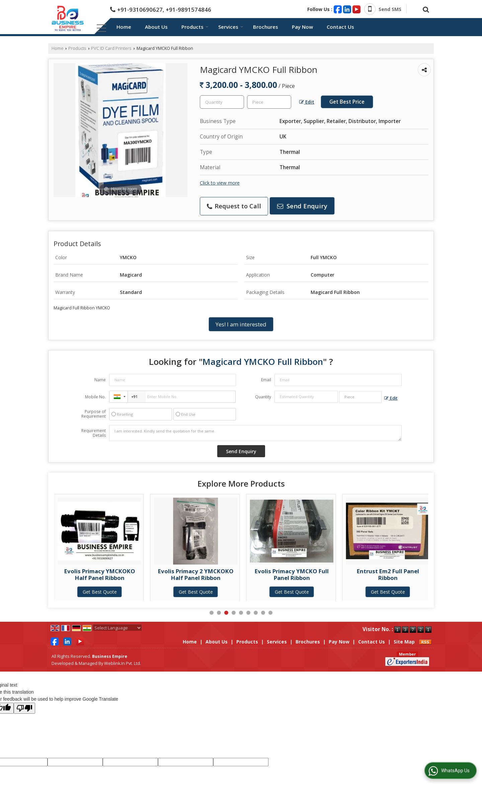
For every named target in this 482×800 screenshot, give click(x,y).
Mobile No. (95, 397)
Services (230, 26)
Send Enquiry (302, 206)
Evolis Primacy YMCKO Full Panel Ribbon (388, 574)
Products (195, 26)
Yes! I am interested (241, 324)
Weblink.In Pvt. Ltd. (122, 663)
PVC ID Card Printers (111, 48)
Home (123, 26)
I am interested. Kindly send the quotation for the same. (255, 433)
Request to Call (234, 206)
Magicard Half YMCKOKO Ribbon (99, 574)
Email (266, 380)
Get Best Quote (100, 592)
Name (100, 380)
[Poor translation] (24, 708)
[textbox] (269, 102)
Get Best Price (347, 101)
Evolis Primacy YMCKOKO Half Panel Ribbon (195, 574)
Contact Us (340, 26)
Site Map (404, 641)
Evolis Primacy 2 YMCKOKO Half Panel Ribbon (292, 574)
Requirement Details (93, 433)
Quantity (263, 397)
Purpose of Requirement (93, 414)
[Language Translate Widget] (117, 627)
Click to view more (220, 183)
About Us (156, 26)
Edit (306, 102)
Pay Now (302, 26)
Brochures (265, 26)
